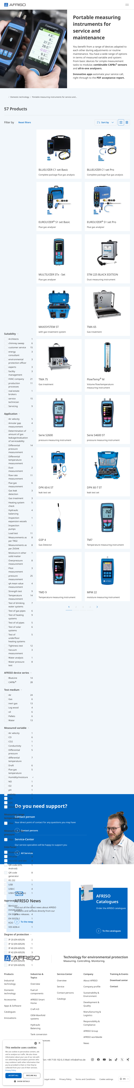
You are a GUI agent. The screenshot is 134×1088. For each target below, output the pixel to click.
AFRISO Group (90, 1030)
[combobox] (106, 122)
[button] (22, 1081)
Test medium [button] (11, 489)
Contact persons (29, 830)
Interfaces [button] (10, 646)
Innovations (10, 1017)
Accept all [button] (14, 1075)
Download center (119, 980)
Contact (114, 986)
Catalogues (10, 1011)
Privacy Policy (65, 1079)
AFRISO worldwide (92, 1037)
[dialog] (23, 1062)
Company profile (91, 986)
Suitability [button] (10, 133)
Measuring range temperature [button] (14, 615)
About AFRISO (90, 980)
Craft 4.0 (35, 1009)
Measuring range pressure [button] (14, 631)
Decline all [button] (31, 1075)
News (86, 1043)
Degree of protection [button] (16, 733)
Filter (11, 622)
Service (60, 986)
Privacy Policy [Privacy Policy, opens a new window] (10, 1070)
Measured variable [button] (15, 527)
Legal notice (49, 1079)
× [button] (39, 1043)
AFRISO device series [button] (16, 472)
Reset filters (24, 122)
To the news (27, 921)
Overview (35, 983)
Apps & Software (12, 1005)
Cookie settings (106, 1079)
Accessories (10, 999)
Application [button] (10, 213)
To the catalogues (111, 930)
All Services (27, 853)
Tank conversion (39, 1034)
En (126, 1079)
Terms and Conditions (85, 1079)
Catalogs (61, 998)
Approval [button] (9, 699)
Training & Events (119, 974)
